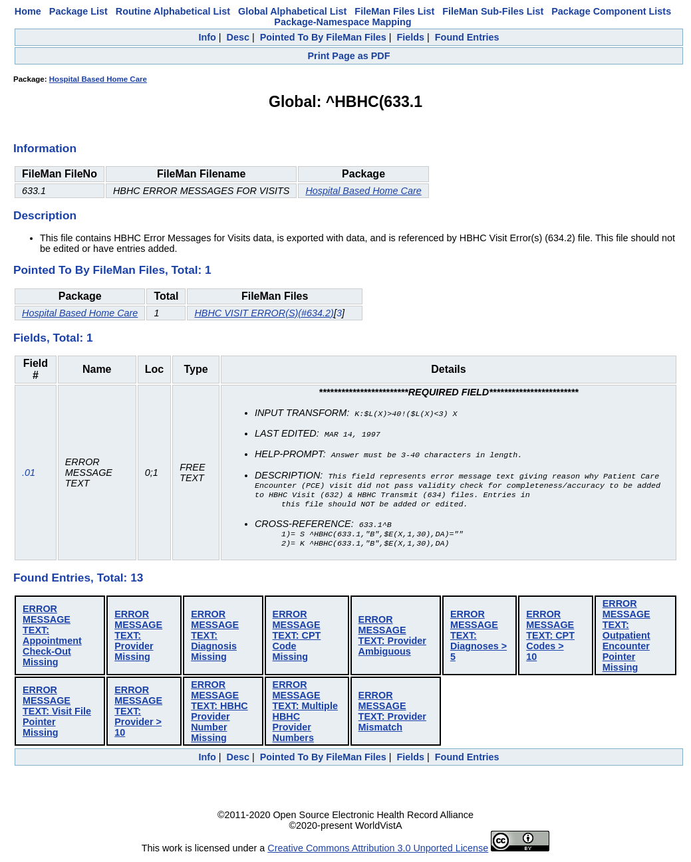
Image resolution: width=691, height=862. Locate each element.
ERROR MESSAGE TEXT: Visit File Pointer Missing (57, 714)
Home (28, 11)
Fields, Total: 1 (53, 337)
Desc (238, 37)
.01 (28, 474)
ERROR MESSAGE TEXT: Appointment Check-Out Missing (52, 639)
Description (44, 215)
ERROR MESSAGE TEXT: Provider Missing (138, 638)
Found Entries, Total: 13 (78, 581)
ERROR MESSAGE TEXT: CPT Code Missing (297, 638)
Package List (78, 11)
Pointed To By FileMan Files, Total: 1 (112, 269)
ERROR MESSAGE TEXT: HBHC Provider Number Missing (219, 714)
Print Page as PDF (349, 56)
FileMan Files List (394, 11)
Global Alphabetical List (292, 11)
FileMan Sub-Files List (492, 11)
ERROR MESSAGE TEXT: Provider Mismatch (392, 714)
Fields (410, 37)
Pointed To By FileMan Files (323, 37)
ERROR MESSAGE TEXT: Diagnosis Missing (215, 638)
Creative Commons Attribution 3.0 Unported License (377, 851)
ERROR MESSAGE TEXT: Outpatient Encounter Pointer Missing (626, 638)
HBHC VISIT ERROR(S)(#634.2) (264, 313)
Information (44, 148)
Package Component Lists (611, 11)
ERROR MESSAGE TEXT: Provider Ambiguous (392, 638)
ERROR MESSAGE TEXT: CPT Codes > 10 (550, 638)
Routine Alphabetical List (173, 11)
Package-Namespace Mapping (342, 22)
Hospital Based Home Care (98, 79)
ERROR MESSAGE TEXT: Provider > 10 (138, 714)
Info (206, 37)
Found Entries (467, 37)
